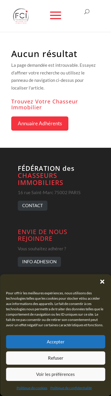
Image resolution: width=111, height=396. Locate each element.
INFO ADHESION (39, 261)
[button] (102, 282)
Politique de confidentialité (71, 388)
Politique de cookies (32, 388)
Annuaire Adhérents (40, 123)
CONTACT (32, 205)
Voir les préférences (55, 374)
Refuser (55, 358)
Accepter (56, 341)
